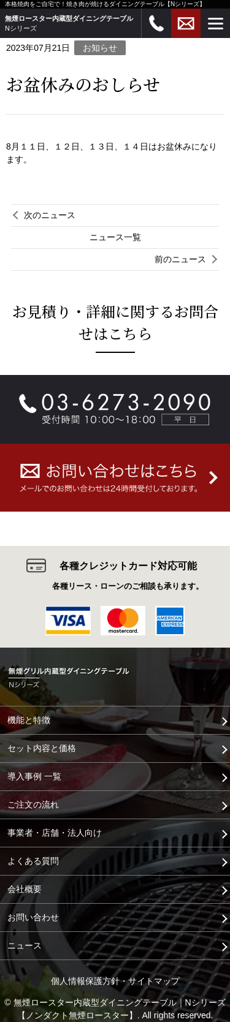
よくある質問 (33, 861)
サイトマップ (154, 981)
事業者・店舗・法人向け (54, 833)
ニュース (24, 945)
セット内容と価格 (41, 748)
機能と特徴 (28, 720)
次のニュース (49, 215)
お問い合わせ (33, 917)
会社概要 (24, 889)
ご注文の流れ (33, 804)
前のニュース (180, 259)
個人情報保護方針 (85, 981)
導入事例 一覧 (34, 776)
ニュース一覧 (115, 237)
